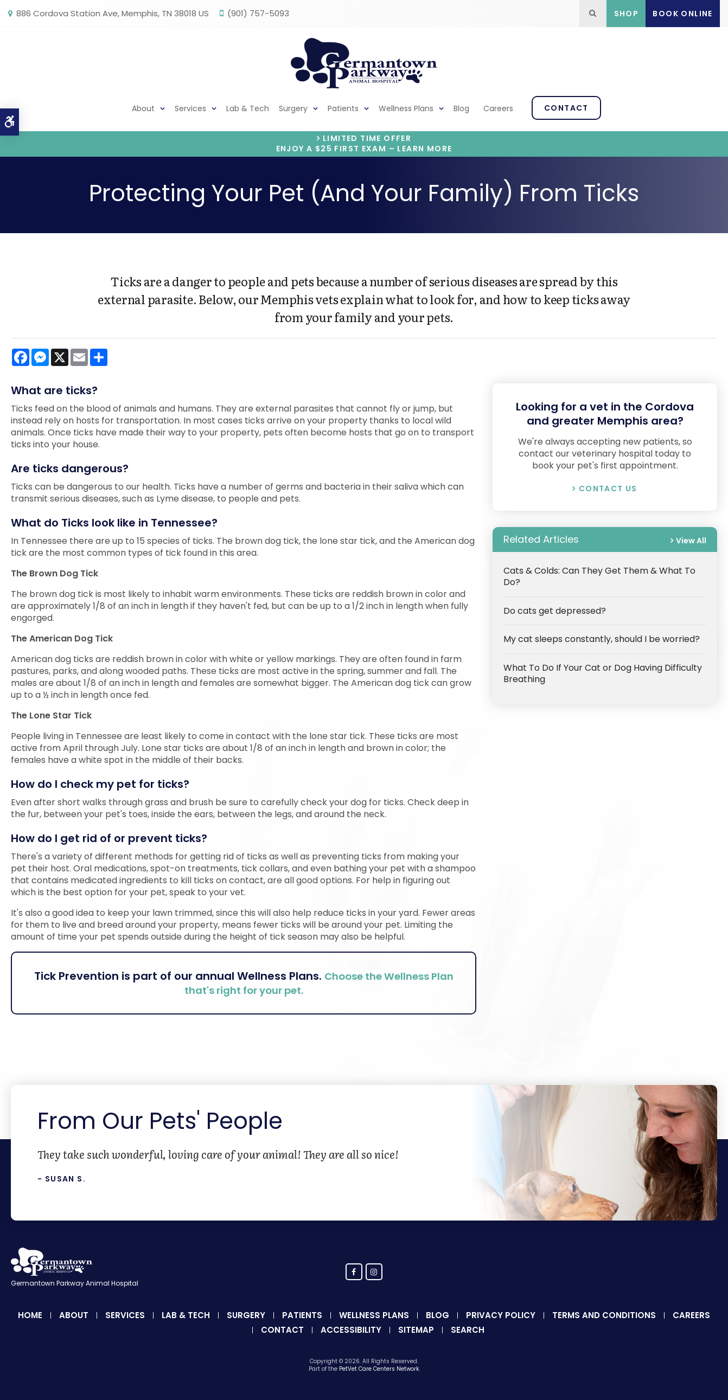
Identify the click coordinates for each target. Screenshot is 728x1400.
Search (467, 1329)
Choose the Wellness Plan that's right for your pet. (305, 983)
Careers (498, 108)
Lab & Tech (247, 108)
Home (30, 1315)
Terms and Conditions (604, 1315)
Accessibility (351, 1329)
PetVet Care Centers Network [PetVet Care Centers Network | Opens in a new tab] (379, 1369)
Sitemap (416, 1329)
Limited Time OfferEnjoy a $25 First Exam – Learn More (364, 143)
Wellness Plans (406, 108)
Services (190, 108)
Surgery (293, 108)
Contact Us (608, 488)
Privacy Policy (500, 1315)
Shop (626, 13)
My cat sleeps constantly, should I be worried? (601, 639)
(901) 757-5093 (258, 13)
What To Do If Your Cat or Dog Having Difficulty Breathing (602, 673)
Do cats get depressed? (554, 611)
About (143, 108)
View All (691, 540)
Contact (566, 107)
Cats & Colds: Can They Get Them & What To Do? (599, 576)
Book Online (682, 13)
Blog (461, 108)
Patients (343, 108)
